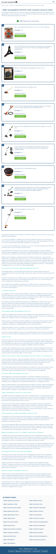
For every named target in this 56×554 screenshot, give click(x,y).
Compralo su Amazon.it (19, 33)
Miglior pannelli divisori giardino (37, 539)
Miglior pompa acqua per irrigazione (13, 529)
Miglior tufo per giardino (35, 514)
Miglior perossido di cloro (10, 536)
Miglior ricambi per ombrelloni (11, 532)
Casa (35, 548)
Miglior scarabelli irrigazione (36, 529)
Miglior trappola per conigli (10, 504)
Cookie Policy (36, 551)
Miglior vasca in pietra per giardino (12, 507)
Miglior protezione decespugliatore (38, 536)
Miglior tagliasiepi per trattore (11, 514)
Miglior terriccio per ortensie (36, 518)
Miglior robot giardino (9, 539)
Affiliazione (18, 551)
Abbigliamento (28, 548)
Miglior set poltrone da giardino (37, 525)
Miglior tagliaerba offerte (35, 500)
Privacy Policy (27, 551)
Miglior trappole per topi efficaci (37, 507)
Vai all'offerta (20, 36)
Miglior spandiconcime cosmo (11, 511)
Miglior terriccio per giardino (11, 521)
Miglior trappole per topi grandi (11, 500)
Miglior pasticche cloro (9, 525)
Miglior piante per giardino (36, 532)
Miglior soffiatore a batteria (36, 511)
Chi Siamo (11, 551)
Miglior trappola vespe (9, 518)
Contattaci (44, 551)
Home (21, 548)
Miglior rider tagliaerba (9, 543)
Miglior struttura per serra (36, 504)
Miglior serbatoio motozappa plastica (38, 521)
